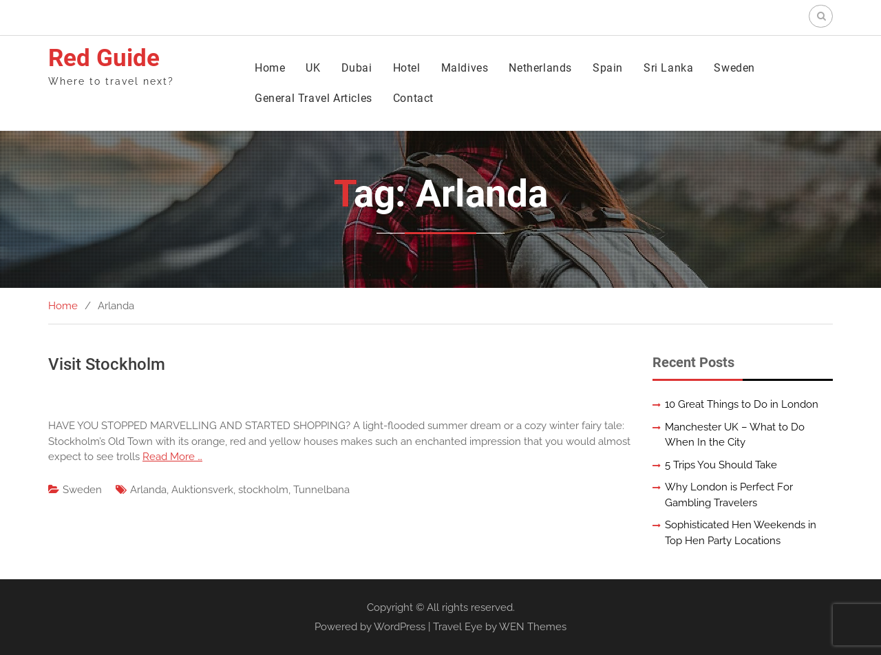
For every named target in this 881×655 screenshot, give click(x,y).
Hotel (407, 67)
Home (270, 67)
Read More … (172, 456)
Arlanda (148, 490)
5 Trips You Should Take (721, 465)
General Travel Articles (313, 98)
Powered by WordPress (370, 627)
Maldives (465, 67)
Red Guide (104, 58)
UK (313, 67)
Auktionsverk (202, 490)
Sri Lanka (668, 67)
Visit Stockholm (106, 364)
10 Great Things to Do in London (741, 404)
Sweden (734, 67)
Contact (413, 98)
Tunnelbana (321, 490)
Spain (608, 67)
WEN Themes (532, 627)
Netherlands (540, 67)
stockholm (263, 490)
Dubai (356, 67)
